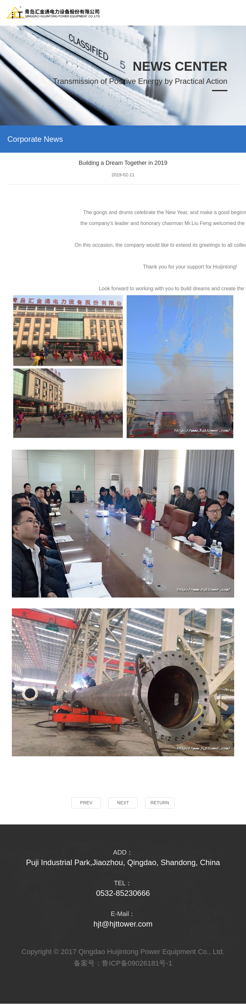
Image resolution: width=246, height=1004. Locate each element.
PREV (86, 802)
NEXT (123, 802)
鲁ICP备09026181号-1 (137, 963)
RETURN (160, 802)
